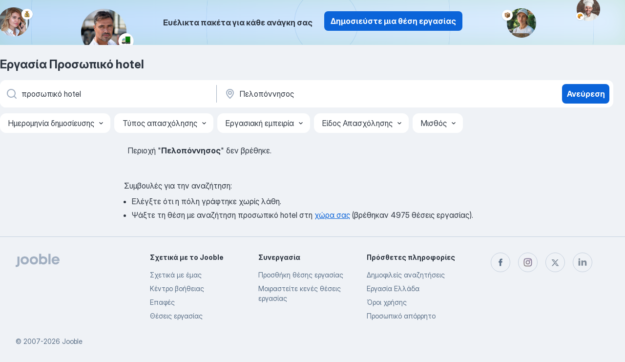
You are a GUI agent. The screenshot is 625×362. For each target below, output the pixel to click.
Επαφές (162, 302)
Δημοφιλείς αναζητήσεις (406, 275)
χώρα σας (332, 215)
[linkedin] (582, 262)
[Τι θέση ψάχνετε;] (107, 93)
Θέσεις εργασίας (176, 316)
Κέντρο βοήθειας (177, 288)
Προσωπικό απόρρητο (401, 316)
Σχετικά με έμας (176, 275)
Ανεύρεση (586, 94)
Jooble (72, 341)
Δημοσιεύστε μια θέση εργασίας (393, 21)
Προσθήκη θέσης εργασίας (300, 275)
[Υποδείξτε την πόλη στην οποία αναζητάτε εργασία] (325, 93)
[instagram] (528, 262)
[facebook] (500, 262)
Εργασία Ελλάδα (393, 288)
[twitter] (555, 262)
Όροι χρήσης (387, 302)
